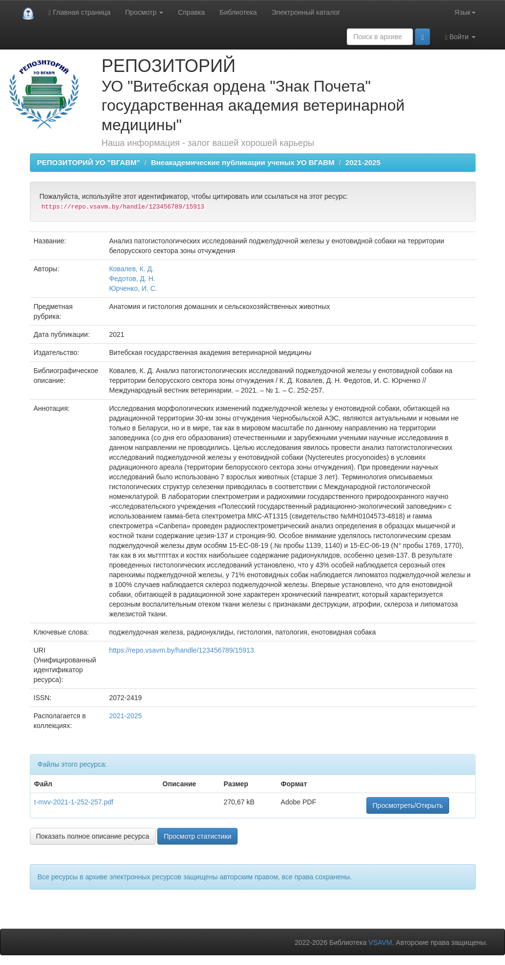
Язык (465, 12)
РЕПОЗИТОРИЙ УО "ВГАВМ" (88, 162)
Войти (460, 37)
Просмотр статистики (197, 836)
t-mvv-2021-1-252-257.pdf (74, 802)
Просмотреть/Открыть (408, 805)
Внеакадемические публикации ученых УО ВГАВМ (243, 162)
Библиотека (238, 12)
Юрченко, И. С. (133, 288)
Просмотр (144, 12)
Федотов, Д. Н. (132, 278)
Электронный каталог (305, 12)
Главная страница (79, 12)
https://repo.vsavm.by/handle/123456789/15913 (181, 650)
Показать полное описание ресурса (92, 836)
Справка (191, 12)
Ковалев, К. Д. (131, 269)
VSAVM (380, 942)
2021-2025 (363, 162)
